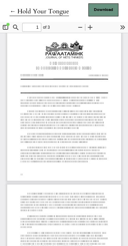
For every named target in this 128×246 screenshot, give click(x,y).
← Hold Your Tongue (39, 11)
